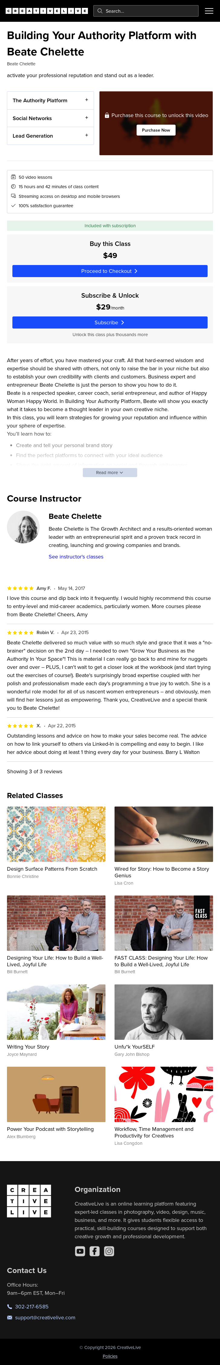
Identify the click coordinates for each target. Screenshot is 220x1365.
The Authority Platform (40, 100)
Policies (110, 1356)
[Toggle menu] (209, 10)
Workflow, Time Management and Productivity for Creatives (154, 1132)
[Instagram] (109, 1251)
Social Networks (32, 118)
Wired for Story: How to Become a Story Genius (162, 872)
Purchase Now (156, 130)
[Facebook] (94, 1251)
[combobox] (146, 10)
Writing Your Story (28, 1046)
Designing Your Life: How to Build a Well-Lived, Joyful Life (55, 961)
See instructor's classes (76, 556)
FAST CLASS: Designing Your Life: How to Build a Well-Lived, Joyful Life (161, 961)
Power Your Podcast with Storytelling (50, 1129)
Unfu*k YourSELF (135, 1046)
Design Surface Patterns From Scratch (52, 868)
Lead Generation (33, 135)
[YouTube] (80, 1251)
